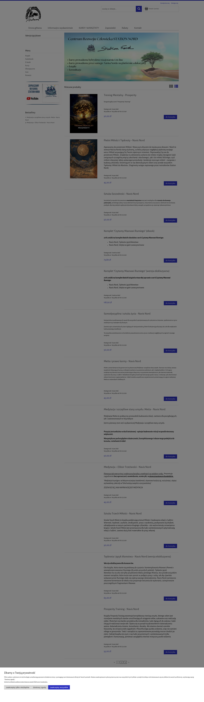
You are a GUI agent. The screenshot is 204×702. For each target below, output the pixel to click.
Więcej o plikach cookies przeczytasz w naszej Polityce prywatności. (26, 682)
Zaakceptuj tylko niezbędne (17, 687)
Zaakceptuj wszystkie (59, 687)
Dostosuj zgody (39, 687)
